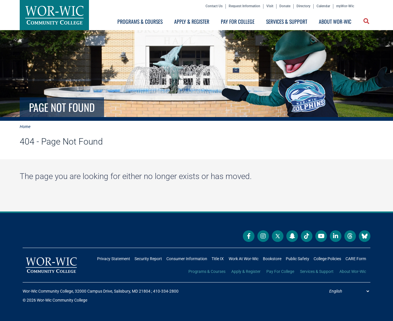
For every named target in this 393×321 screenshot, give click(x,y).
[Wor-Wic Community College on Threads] (350, 236)
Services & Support (286, 21)
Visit (269, 6)
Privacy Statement (113, 258)
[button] (367, 21)
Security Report (148, 258)
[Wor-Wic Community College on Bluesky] (364, 236)
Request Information (244, 6)
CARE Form (355, 258)
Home (25, 126)
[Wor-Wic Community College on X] (277, 236)
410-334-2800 (166, 291)
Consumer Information (186, 258)
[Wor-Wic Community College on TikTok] (306, 236)
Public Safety (297, 258)
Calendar (323, 6)
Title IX (218, 258)
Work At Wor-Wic (244, 258)
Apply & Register (191, 21)
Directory (303, 6)
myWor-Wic (345, 6)
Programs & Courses (140, 21)
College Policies (327, 258)
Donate (284, 6)
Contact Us (214, 6)
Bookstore (272, 258)
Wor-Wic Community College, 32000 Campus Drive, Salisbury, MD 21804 (86, 291)
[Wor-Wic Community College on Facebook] (248, 236)
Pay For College (237, 21)
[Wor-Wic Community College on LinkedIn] (335, 236)
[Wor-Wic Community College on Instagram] (263, 236)
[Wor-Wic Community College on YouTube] (321, 236)
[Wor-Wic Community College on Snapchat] (292, 236)
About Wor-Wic (335, 21)
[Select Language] (349, 291)
